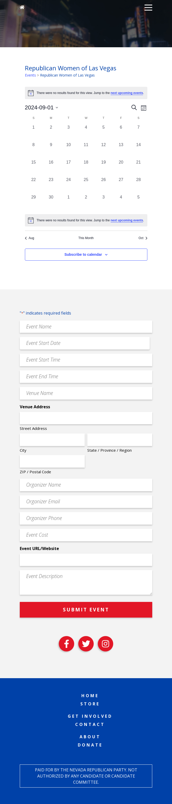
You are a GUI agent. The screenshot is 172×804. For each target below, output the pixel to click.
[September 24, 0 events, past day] (68, 185)
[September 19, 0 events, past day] (103, 168)
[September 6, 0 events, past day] (121, 133)
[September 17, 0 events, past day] (68, 168)
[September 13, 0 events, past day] (121, 150)
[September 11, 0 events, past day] (86, 150)
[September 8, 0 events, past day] (33, 150)
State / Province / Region (109, 450)
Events (30, 75)
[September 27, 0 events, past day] (121, 185)
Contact (90, 724)
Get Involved (90, 716)
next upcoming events (127, 93)
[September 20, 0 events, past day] (121, 168)
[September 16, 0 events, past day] (51, 168)
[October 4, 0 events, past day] (121, 203)
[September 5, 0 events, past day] (103, 133)
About (90, 737)
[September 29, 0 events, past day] (33, 203)
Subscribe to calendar (83, 254)
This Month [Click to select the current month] (85, 238)
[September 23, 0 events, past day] (51, 185)
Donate (90, 745)
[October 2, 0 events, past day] (86, 203)
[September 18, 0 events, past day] (86, 168)
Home (90, 695)
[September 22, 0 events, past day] (33, 185)
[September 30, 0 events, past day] (51, 203)
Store (90, 704)
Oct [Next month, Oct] (143, 238)
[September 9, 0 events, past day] (51, 150)
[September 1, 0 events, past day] (33, 133)
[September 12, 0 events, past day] (103, 150)
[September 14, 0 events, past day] (138, 150)
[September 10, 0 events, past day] (68, 150)
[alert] (86, 220)
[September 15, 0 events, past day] (33, 168)
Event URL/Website (39, 548)
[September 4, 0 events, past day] (86, 133)
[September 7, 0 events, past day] (138, 133)
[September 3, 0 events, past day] (68, 133)
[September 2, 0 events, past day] (51, 133)
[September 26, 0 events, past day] (103, 185)
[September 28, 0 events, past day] (138, 185)
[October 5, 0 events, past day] (138, 203)
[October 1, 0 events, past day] (68, 203)
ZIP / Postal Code (35, 471)
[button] (148, 7)
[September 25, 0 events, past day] (86, 185)
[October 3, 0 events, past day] (103, 203)
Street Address (33, 428)
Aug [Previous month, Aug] (29, 238)
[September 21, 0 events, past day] (138, 168)
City (23, 450)
